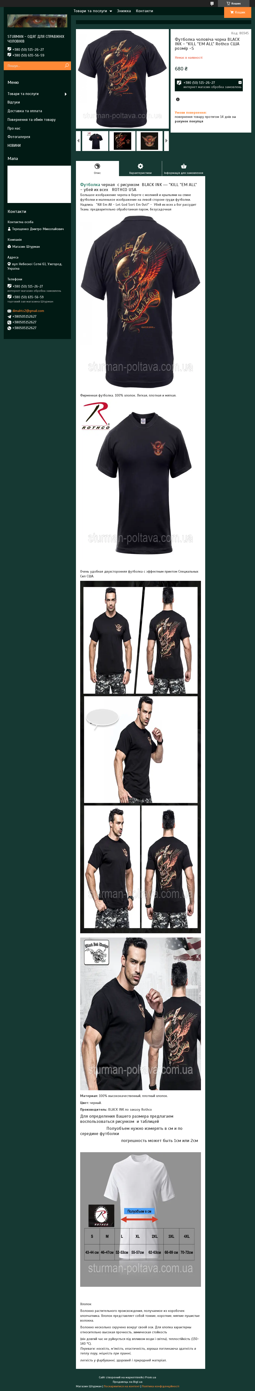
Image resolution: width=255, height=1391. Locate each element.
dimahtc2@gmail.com (28, 311)
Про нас (13, 128)
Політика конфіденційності (160, 1386)
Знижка (124, 10)
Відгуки (13, 102)
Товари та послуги (90, 10)
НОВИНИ (14, 145)
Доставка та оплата (24, 111)
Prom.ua (150, 1377)
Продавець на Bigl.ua (127, 1382)
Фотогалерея (18, 137)
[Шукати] (66, 65)
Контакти (144, 10)
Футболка (90, 184)
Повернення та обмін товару (31, 119)
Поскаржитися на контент (122, 1386)
